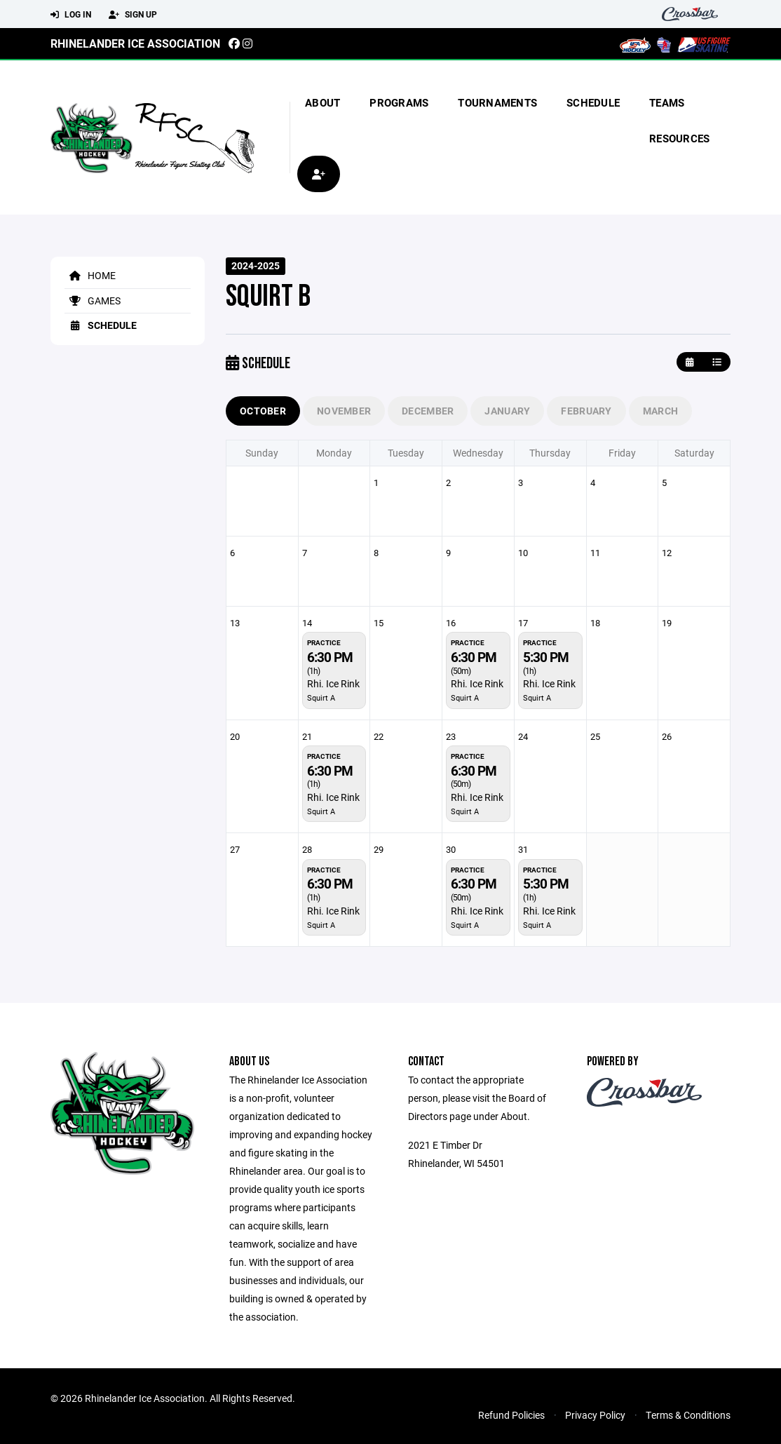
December (428, 410)
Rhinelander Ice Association (135, 43)
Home (90, 275)
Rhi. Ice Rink (333, 683)
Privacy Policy (595, 1415)
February (586, 410)
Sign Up (133, 14)
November (344, 410)
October (263, 410)
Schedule (593, 102)
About (322, 102)
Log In (70, 14)
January (507, 410)
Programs (398, 102)
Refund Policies (511, 1415)
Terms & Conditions (688, 1415)
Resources (679, 138)
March (660, 410)
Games (92, 300)
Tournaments (497, 102)
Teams (666, 102)
